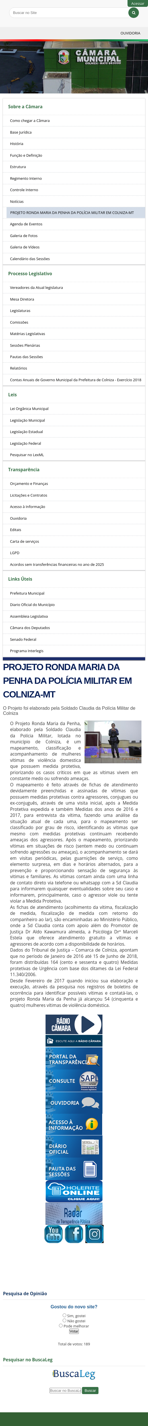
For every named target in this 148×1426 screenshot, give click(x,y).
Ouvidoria (130, 33)
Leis (12, 395)
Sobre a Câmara (25, 107)
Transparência (24, 470)
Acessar (137, 3)
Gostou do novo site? (74, 1306)
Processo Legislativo (30, 274)
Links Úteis (20, 579)
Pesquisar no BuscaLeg (27, 1360)
